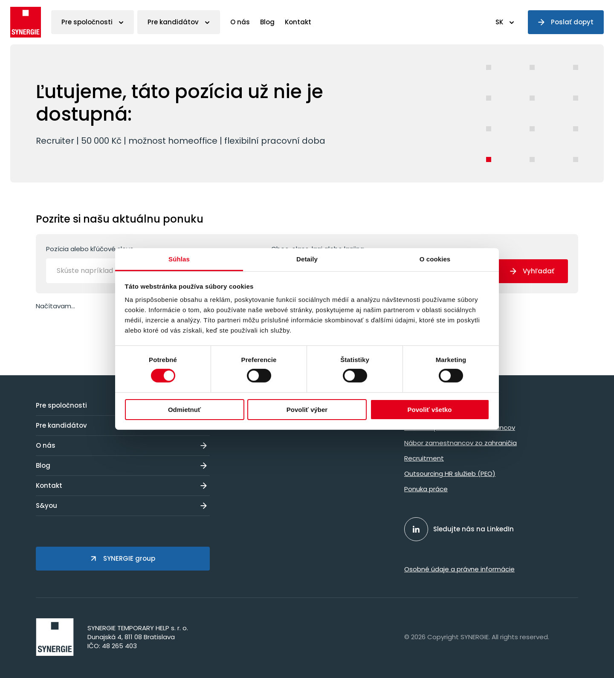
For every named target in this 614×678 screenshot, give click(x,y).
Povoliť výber (307, 409)
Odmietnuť (184, 409)
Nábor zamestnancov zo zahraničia (460, 442)
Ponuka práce (426, 488)
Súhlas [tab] (179, 259)
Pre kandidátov (173, 21)
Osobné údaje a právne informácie (459, 569)
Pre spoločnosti (87, 21)
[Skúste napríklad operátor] (112, 271)
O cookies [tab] (435, 259)
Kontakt (298, 21)
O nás (240, 21)
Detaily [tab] (307, 259)
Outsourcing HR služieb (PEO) (449, 473)
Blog (267, 21)
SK (499, 21)
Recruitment (424, 458)
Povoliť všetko (430, 409)
